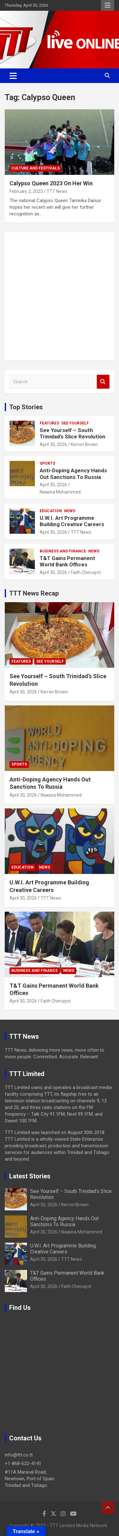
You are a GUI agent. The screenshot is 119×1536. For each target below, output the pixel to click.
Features (49, 423)
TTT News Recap (34, 593)
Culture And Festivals (35, 168)
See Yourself (75, 423)
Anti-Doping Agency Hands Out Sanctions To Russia (73, 473)
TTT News (57, 191)
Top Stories (26, 407)
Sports (47, 463)
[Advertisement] (59, 296)
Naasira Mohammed (60, 491)
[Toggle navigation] (13, 75)
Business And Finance (63, 551)
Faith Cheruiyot (86, 572)
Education (51, 511)
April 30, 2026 (53, 444)
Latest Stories (29, 1176)
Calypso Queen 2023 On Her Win (51, 183)
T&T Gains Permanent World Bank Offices (67, 561)
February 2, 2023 (26, 191)
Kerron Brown (84, 444)
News (69, 511)
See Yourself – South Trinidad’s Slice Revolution (72, 433)
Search (103, 382)
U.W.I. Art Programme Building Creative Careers (72, 521)
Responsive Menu (107, 5)
